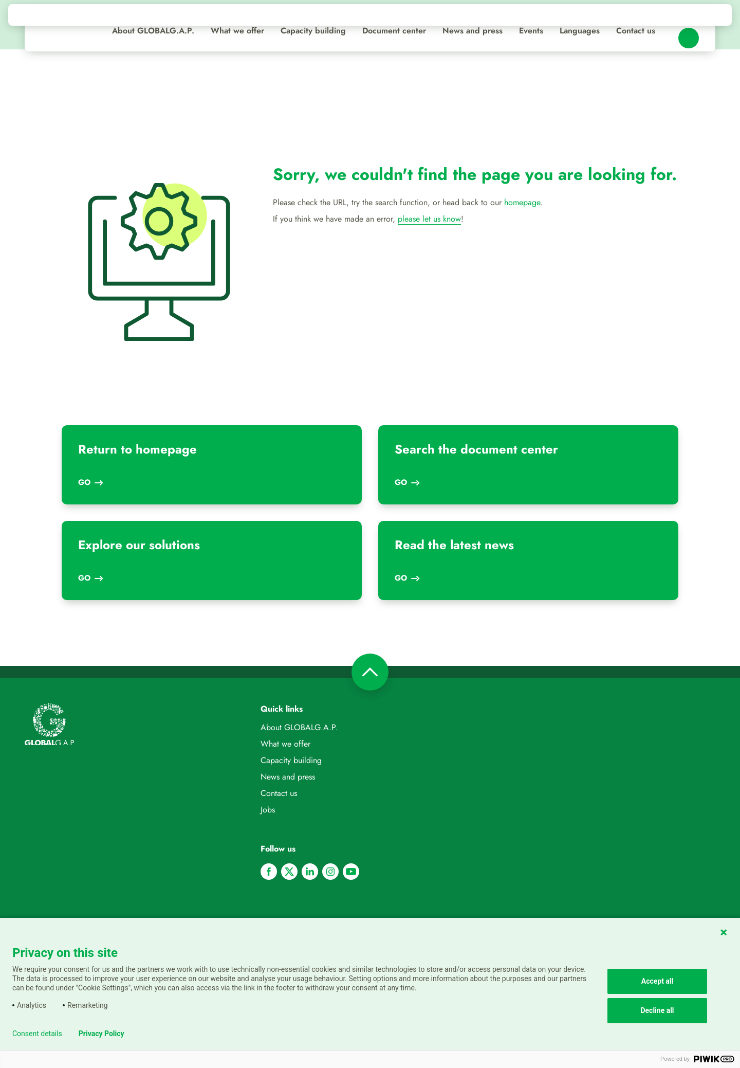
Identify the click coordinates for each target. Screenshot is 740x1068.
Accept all (657, 981)
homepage (522, 202)
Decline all (657, 1010)
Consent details (37, 1033)
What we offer (237, 31)
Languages (580, 31)
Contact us (635, 31)
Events (531, 31)
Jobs (268, 810)
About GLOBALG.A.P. (153, 31)
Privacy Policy (101, 1033)
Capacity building (313, 31)
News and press (472, 31)
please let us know (429, 219)
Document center (394, 31)
